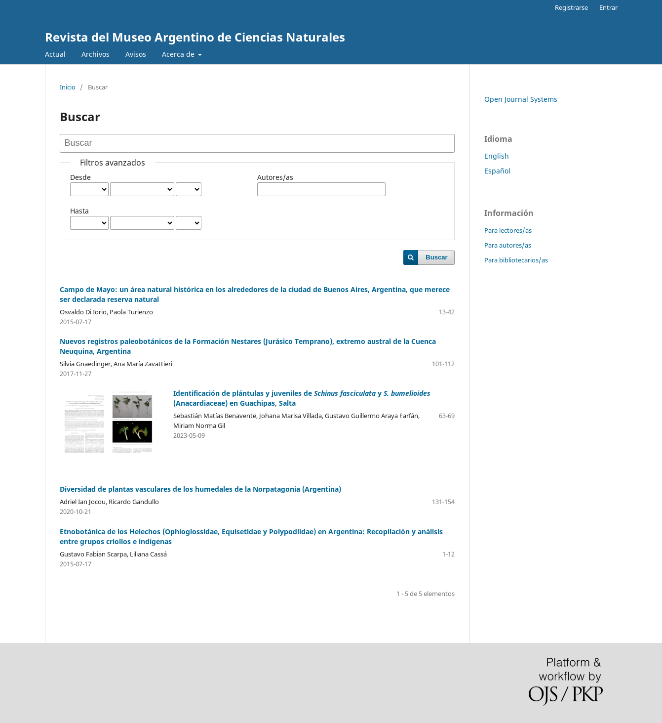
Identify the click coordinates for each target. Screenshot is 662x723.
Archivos (95, 54)
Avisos (135, 54)
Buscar (436, 257)
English (496, 156)
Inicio (68, 87)
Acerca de (179, 54)
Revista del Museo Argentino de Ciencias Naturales (195, 37)
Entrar (608, 7)
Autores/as (275, 177)
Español (497, 170)
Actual (55, 54)
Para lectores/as (508, 230)
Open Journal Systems (520, 99)
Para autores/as (507, 245)
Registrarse (571, 7)
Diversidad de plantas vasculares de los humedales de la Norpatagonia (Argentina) (200, 489)
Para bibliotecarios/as (516, 259)
